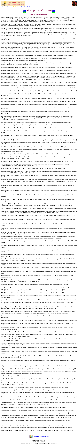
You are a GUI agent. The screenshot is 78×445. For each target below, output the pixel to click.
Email (28, 6)
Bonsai (23, 6)
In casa (9, 6)
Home (3, 6)
